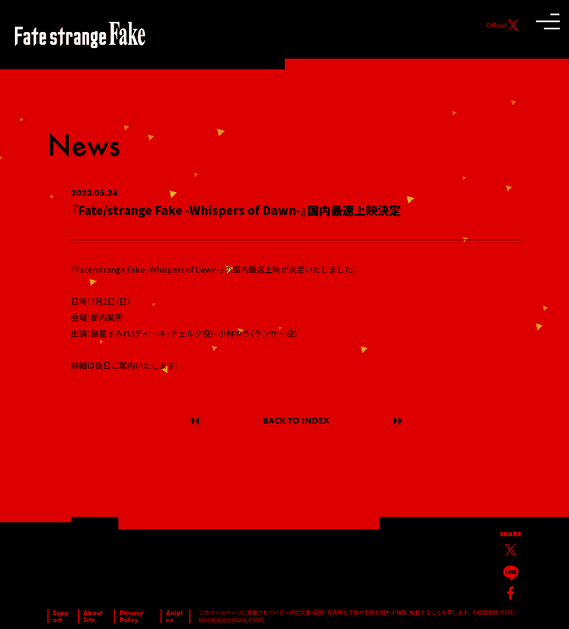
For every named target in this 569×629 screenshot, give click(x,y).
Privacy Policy (131, 616)
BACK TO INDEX (296, 420)
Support (61, 616)
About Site (92, 616)
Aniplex (174, 616)
